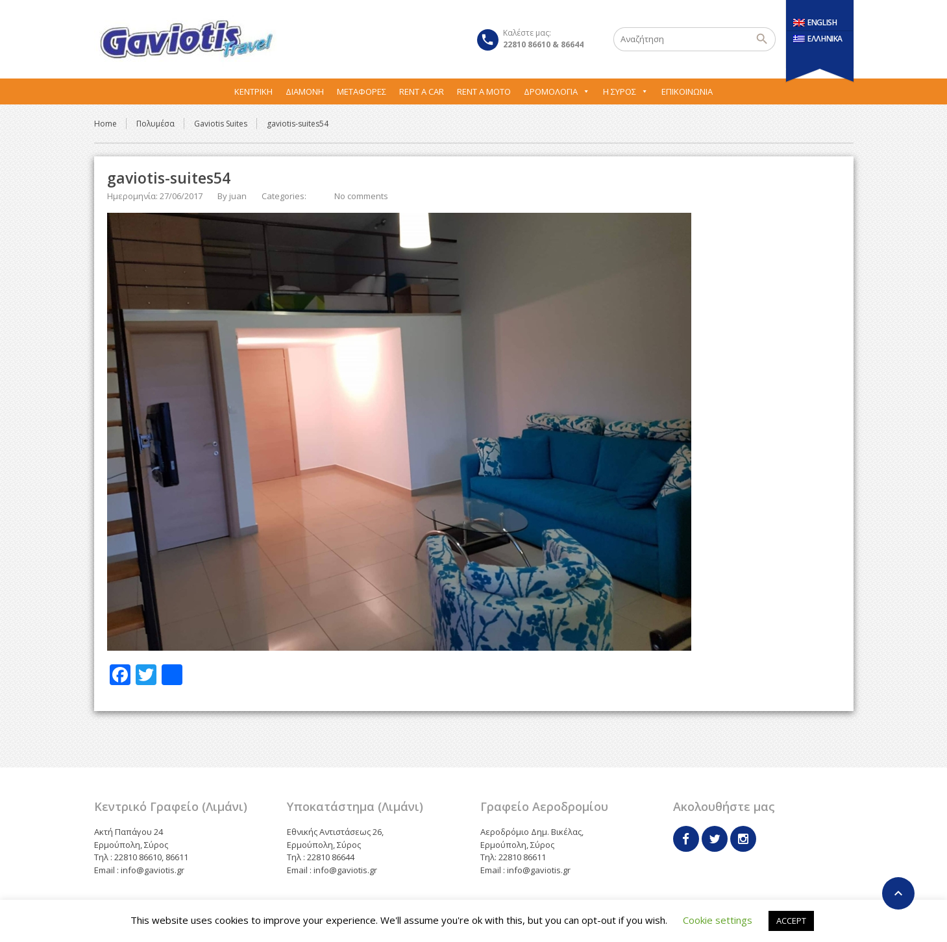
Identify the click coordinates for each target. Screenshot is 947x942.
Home (105, 123)
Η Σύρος (625, 91)
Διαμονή (305, 91)
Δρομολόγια (557, 91)
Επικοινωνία (687, 91)
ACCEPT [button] (791, 920)
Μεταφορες (361, 91)
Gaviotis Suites (220, 123)
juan (238, 196)
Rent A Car (421, 91)
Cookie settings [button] (717, 919)
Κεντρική (253, 91)
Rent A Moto (484, 91)
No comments (361, 196)
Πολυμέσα (155, 123)
